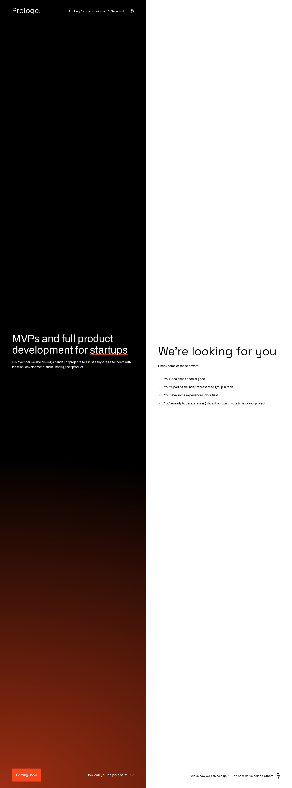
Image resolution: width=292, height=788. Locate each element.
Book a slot (119, 11)
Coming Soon (26, 775)
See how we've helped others (252, 776)
